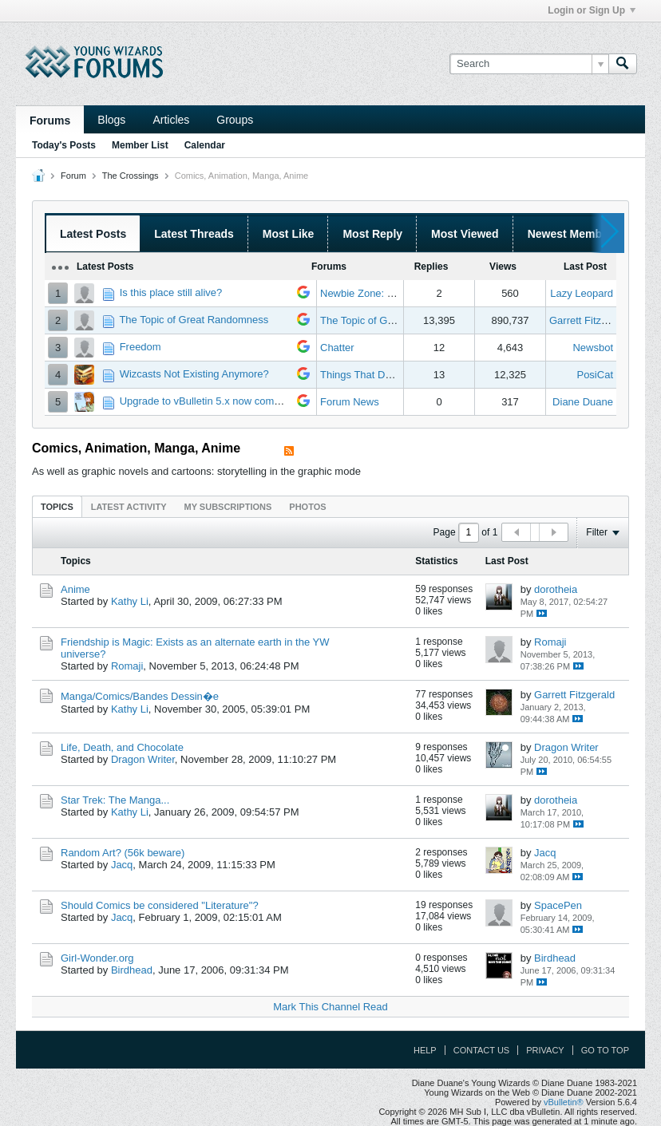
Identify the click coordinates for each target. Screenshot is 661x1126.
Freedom (140, 347)
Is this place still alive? (171, 292)
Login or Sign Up (591, 10)
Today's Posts (64, 145)
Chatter (337, 348)
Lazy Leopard (581, 293)
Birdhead (131, 970)
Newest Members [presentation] (573, 233)
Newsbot (592, 348)
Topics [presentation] (57, 507)
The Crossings (130, 175)
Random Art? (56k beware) (122, 853)
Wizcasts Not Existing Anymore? (194, 374)
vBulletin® (564, 1102)
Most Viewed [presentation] (465, 233)
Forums (50, 120)
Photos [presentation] (307, 507)
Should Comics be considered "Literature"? (160, 905)
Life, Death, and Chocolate (122, 747)
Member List (140, 145)
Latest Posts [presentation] (93, 233)
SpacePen (558, 905)
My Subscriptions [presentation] (228, 507)
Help (425, 1050)
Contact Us (481, 1050)
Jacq (122, 865)
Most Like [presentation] (289, 233)
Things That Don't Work (374, 375)
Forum (73, 175)
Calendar (204, 145)
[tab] (57, 506)
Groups (234, 119)
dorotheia (555, 589)
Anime (75, 589)
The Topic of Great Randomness (193, 320)
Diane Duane (582, 402)
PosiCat (594, 375)
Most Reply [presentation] (372, 233)
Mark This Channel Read (330, 1007)
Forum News (349, 402)
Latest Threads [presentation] (194, 233)
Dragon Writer (143, 759)
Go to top (605, 1050)
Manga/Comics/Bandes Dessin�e (140, 696)
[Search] (528, 63)
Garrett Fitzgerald (589, 320)
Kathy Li (129, 601)
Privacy (545, 1050)
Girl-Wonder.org (97, 958)
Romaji (127, 666)
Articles (170, 119)
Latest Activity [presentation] (129, 507)
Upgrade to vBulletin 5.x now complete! (209, 401)
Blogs (111, 119)
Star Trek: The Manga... (115, 800)
